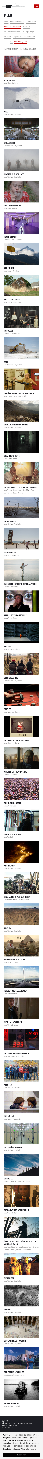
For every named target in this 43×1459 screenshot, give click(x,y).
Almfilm (8, 1085)
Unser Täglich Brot (13, 1147)
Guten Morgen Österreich (16, 1053)
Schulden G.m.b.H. (12, 834)
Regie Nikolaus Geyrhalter (24, 37)
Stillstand (9, 143)
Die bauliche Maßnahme (16, 424)
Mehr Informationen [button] (29, 1449)
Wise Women (9, 80)
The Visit (8, 646)
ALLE (6, 21)
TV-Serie (7, 37)
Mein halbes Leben (13, 1022)
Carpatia (8, 1179)
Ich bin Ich (9, 1116)
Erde (6, 362)
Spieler (7, 709)
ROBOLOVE (8, 331)
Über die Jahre (11, 678)
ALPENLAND (9, 268)
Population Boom (12, 803)
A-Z (11, 41)
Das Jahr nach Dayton (15, 1341)
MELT (6, 112)
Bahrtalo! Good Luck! (14, 959)
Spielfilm (26, 26)
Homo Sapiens (10, 521)
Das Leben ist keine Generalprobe (20, 584)
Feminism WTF (10, 237)
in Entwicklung (28, 49)
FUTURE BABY (10, 552)
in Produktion (11, 49)
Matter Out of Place (14, 174)
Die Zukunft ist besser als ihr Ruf (20, 487)
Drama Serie (31, 21)
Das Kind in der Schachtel (16, 740)
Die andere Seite (11, 456)
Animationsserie (17, 21)
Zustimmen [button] (21, 1455)
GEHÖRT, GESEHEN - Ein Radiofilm (19, 393)
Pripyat (7, 1309)
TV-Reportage (28, 32)
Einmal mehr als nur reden (17, 897)
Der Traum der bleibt (14, 1372)
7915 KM (7, 928)
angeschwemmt (11, 1403)
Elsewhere (9, 1278)
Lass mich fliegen (12, 205)
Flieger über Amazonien (15, 991)
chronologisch (20, 41)
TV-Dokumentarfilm (12, 32)
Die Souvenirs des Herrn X (16, 1210)
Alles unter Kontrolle (15, 615)
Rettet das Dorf (12, 299)
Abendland (9, 866)
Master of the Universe (15, 772)
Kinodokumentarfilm (12, 26)
